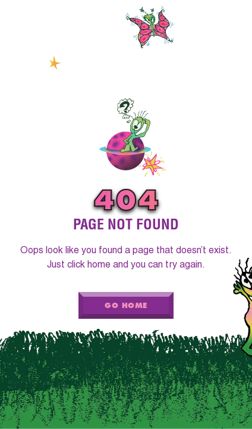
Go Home (126, 305)
